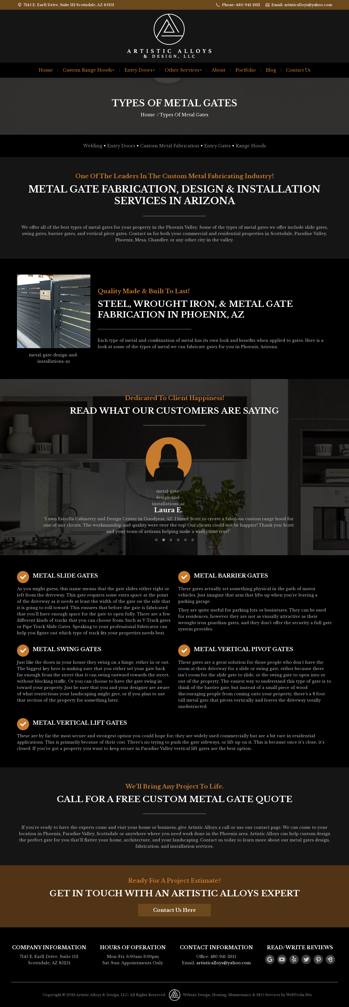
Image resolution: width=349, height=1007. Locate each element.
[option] (174, 485)
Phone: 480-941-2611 (237, 5)
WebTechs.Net (299, 995)
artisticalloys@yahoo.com (223, 962)
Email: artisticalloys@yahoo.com (298, 5)
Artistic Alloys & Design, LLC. (102, 995)
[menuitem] (46, 70)
